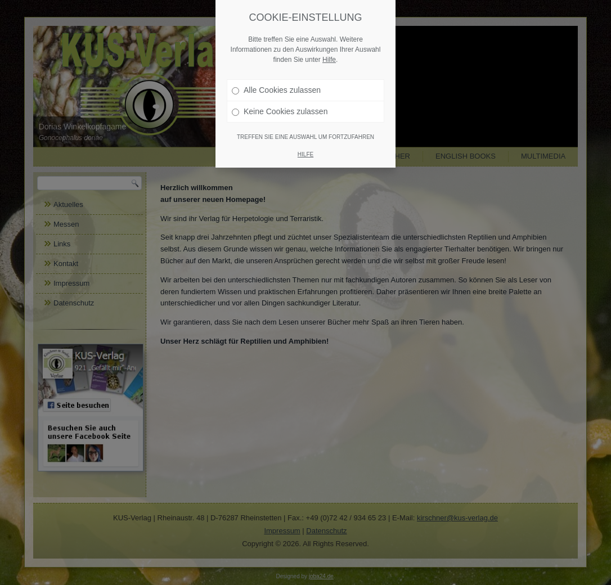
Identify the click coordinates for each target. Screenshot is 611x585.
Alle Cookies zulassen (276, 90)
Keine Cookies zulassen (279, 111)
